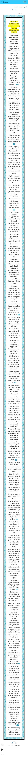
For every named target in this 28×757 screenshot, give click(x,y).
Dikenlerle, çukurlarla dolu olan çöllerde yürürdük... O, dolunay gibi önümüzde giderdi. (14, 91)
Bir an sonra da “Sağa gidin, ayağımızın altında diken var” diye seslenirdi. (14, 117)
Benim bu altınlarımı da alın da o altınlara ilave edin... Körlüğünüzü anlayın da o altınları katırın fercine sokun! (14, 308)
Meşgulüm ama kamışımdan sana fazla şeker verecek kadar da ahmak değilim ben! (14, 682)
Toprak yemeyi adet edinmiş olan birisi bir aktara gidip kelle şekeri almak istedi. (14, 455)
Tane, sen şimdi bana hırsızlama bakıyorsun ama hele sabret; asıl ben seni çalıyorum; (14, 410)
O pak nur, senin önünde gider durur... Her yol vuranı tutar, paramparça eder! (14, 203)
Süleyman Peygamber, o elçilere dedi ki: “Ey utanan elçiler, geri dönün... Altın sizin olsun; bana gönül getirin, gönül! (14, 292)
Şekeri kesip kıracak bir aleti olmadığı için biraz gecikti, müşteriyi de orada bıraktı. (14, 596)
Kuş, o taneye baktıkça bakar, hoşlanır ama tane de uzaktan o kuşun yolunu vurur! (14, 705)
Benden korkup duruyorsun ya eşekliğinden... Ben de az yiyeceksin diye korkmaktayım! (14, 670)
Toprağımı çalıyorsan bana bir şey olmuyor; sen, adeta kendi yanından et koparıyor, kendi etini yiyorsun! (14, 657)
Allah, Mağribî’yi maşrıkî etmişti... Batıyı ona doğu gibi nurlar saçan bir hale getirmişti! (14, 151)
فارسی (25, 7)
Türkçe (20, 7)
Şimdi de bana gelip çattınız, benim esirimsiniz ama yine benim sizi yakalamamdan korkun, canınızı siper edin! (14, 362)
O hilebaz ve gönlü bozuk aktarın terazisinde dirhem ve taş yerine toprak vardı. (14, 467)
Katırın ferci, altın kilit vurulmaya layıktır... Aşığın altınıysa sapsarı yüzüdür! (14, 322)
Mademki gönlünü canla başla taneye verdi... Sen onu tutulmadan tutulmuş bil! (14, 390)
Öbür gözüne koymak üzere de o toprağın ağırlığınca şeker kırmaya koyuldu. (14, 585)
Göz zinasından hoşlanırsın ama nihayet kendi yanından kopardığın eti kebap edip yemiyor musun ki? (14, 718)
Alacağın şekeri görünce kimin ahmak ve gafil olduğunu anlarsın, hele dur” (14, 693)
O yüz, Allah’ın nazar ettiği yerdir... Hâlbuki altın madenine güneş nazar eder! (14, 333)
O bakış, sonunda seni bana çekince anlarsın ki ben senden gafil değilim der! (14, 422)
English (16, 7)
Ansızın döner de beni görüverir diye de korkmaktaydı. (14, 630)
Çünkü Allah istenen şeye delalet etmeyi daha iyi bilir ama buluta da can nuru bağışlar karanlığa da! (14, 250)
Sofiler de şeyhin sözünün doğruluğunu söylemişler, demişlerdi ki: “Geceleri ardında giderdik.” (14, 78)
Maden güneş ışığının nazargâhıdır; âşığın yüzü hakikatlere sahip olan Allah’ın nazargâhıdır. (14, 346)
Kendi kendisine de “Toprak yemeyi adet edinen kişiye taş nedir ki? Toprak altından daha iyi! (14, 505)
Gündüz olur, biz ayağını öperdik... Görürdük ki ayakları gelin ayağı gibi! (14, 128)
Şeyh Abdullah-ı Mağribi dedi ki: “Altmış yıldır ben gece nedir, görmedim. (14, 51)
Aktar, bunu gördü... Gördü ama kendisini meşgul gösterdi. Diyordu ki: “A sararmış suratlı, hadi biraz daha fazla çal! (14, 641)
